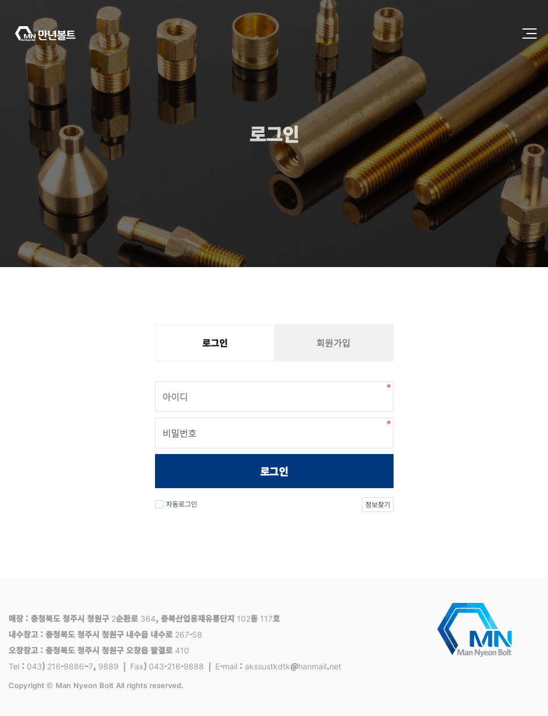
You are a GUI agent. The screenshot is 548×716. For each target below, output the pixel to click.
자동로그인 (176, 504)
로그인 (274, 471)
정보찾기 (377, 504)
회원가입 (333, 342)
